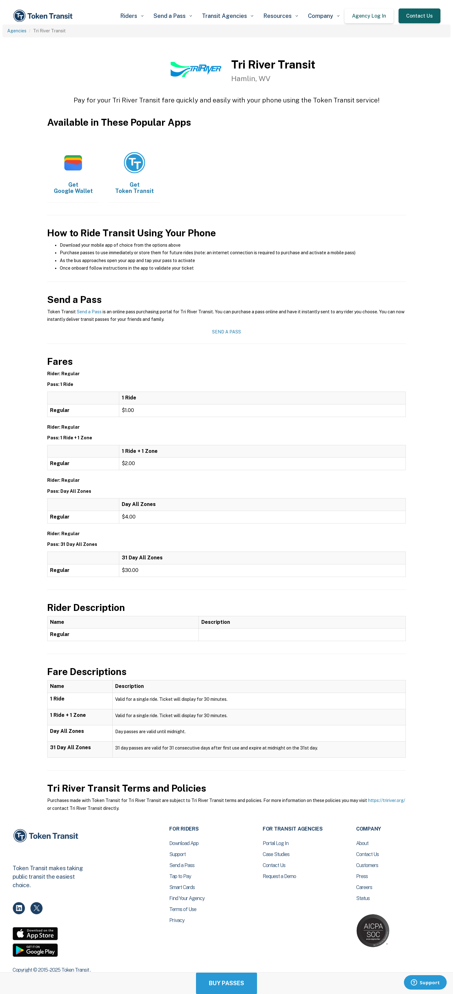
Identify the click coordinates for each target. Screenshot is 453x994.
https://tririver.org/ (386, 800)
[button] (131, 16)
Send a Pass (89, 311)
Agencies (16, 30)
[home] (44, 16)
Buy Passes (226, 983)
